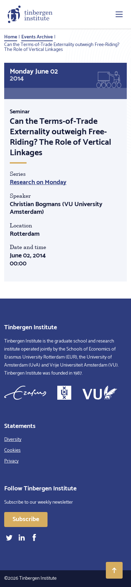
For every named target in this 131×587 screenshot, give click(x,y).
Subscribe (26, 519)
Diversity (12, 440)
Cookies (12, 450)
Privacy (11, 461)
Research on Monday (38, 182)
